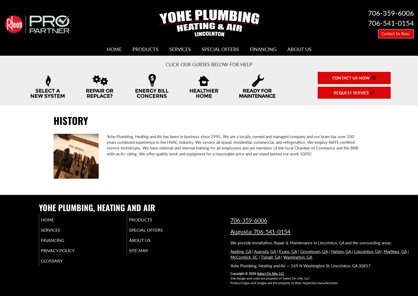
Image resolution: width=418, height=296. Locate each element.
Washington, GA (297, 257)
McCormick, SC (244, 257)
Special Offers (220, 49)
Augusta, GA (265, 251)
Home (114, 49)
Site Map (146, 254)
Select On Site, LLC (270, 274)
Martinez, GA (395, 251)
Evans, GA (288, 251)
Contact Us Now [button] (395, 33)
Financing (263, 49)
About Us (299, 49)
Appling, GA (240, 251)
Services (180, 49)
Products (145, 49)
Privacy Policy (66, 254)
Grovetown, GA (314, 251)
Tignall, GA (270, 257)
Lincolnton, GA (367, 251)
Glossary (59, 266)
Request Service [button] (354, 92)
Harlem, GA (341, 251)
